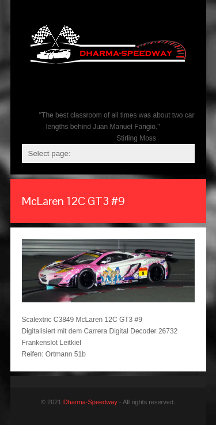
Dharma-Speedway (90, 402)
